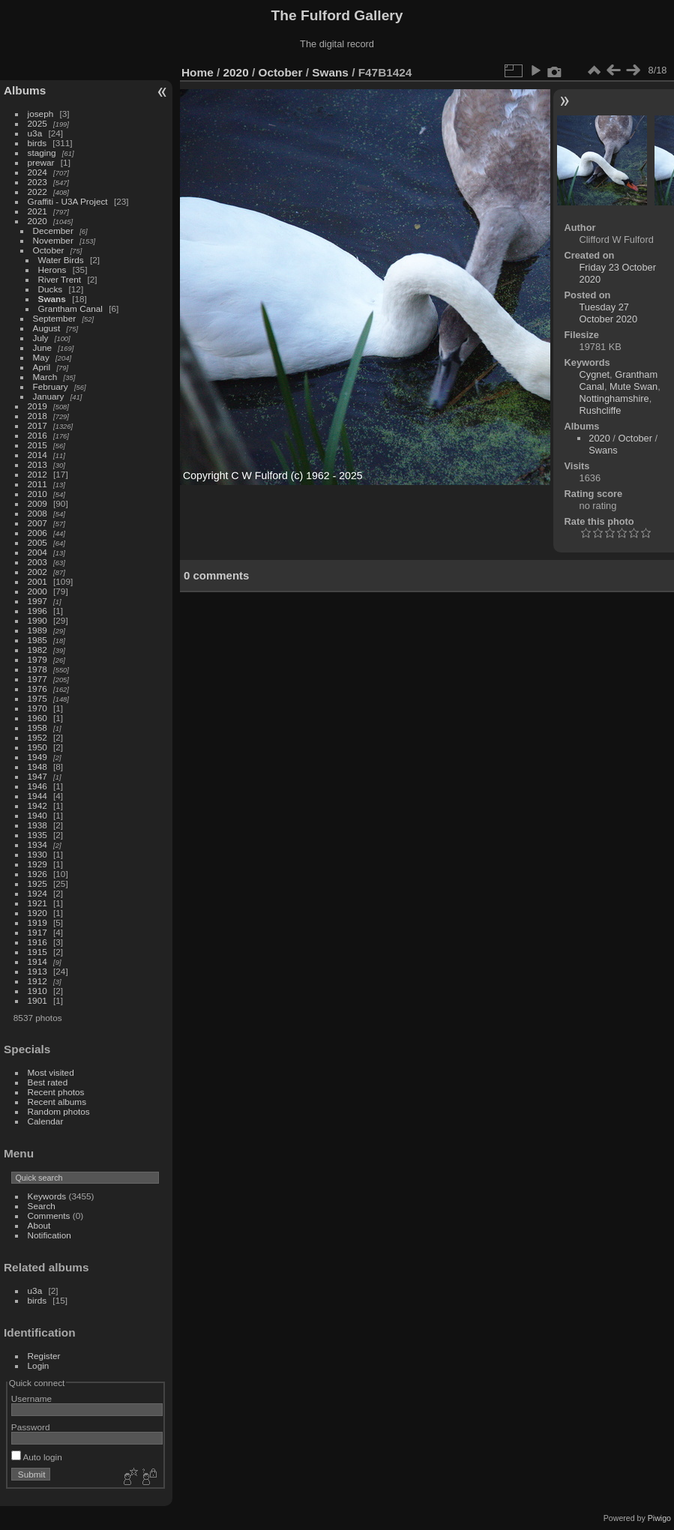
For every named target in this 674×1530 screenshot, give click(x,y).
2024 (37, 172)
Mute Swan (634, 386)
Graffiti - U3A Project (68, 201)
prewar (41, 162)
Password (30, 1427)
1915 (37, 952)
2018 (37, 416)
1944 (37, 796)
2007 (37, 523)
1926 (37, 874)
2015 (37, 445)
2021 (37, 211)
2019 (37, 406)
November (53, 240)
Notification (49, 1235)
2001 (37, 581)
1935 (37, 835)
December (53, 230)
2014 (37, 455)
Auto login (36, 1457)
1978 (37, 669)
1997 (37, 601)
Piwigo (659, 1518)
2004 (37, 552)
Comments (49, 1215)
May (41, 357)
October (48, 250)
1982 (37, 649)
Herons (52, 269)
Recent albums (57, 1101)
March (45, 377)
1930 (37, 854)
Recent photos (56, 1092)
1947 (37, 776)
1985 (37, 640)
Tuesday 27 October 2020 (609, 313)
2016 (37, 435)
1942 (37, 805)
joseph (41, 113)
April (42, 367)
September (54, 318)
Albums (25, 90)
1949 (37, 757)
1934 (37, 844)
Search (41, 1206)
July (41, 338)
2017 (37, 425)
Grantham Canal (70, 308)
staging (42, 152)
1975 (37, 698)
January (48, 396)
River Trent (60, 279)
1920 (37, 913)
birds (37, 143)
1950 (37, 747)
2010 (37, 494)
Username (31, 1398)
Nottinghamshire (614, 398)
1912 (37, 981)
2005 (37, 542)
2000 (37, 591)
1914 (37, 961)
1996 (37, 610)
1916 (37, 942)
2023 (37, 182)
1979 (37, 659)
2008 (37, 513)
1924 (37, 893)
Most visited (51, 1072)
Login (38, 1365)
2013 (37, 464)
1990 (37, 620)
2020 (37, 221)
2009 (37, 503)
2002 (37, 571)
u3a (35, 133)
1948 (37, 766)
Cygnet (595, 374)
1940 (37, 815)
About (39, 1225)
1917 (37, 932)
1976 (37, 688)
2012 (37, 474)
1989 (37, 630)
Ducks (50, 289)
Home (197, 72)
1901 (37, 1000)
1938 (37, 825)
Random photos (59, 1111)
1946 (37, 786)
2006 (37, 532)
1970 (37, 708)
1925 (37, 883)
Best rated (48, 1082)
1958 (37, 727)
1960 (37, 718)
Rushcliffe (601, 410)
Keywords (47, 1196)
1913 (37, 971)
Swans (52, 299)
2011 (37, 484)
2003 (37, 562)
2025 (37, 123)
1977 (37, 679)
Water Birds (61, 260)
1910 (37, 991)
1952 (37, 737)
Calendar (46, 1121)
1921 (37, 903)
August (47, 328)
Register (44, 1356)
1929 (37, 864)
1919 (37, 922)
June (42, 347)
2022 (37, 191)
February (50, 386)
